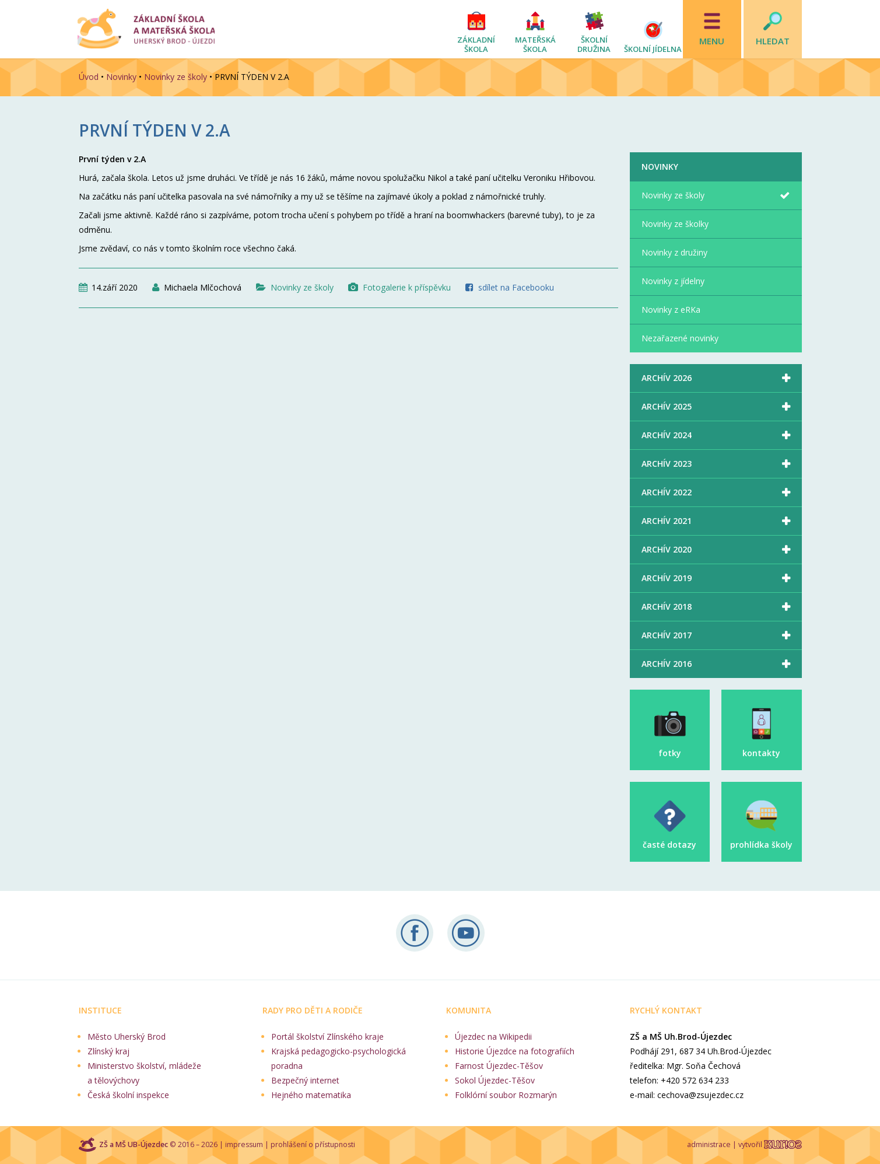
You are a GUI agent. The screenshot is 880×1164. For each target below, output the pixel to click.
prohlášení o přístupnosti (313, 1144)
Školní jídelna (653, 49)
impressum (244, 1144)
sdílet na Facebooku (516, 287)
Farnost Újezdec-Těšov (499, 1065)
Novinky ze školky (675, 223)
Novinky (121, 76)
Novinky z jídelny (672, 280)
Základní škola (476, 44)
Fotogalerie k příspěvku (407, 287)
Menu (711, 41)
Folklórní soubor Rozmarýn (506, 1094)
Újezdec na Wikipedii (493, 1036)
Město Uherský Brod (126, 1036)
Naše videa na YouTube (466, 933)
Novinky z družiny (674, 252)
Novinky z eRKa (670, 309)
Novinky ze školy (175, 76)
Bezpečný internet (305, 1080)
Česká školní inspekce (128, 1094)
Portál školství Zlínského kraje (327, 1036)
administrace (709, 1144)
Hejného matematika (311, 1094)
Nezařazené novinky (679, 338)
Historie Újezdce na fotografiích (514, 1051)
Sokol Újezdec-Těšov (495, 1080)
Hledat (773, 41)
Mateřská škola (535, 44)
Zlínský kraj (108, 1051)
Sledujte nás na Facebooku (414, 933)
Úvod (89, 76)
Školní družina (594, 44)
